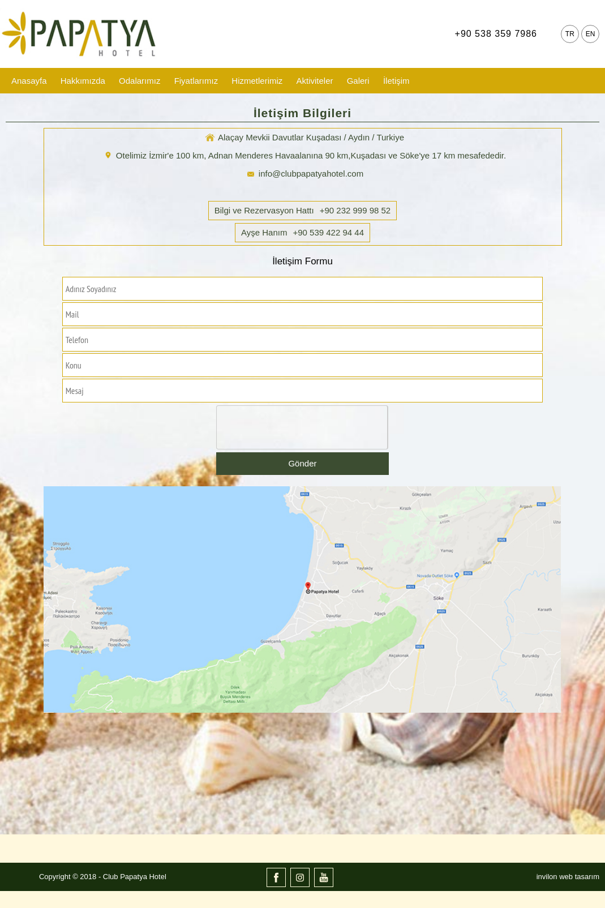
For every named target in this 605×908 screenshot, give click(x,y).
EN (590, 34)
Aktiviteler (314, 80)
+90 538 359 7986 (496, 33)
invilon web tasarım (568, 876)
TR (569, 34)
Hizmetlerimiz (256, 80)
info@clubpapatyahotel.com (311, 173)
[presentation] (303, 428)
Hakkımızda (83, 80)
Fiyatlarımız (196, 80)
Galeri (358, 80)
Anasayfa (29, 80)
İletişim (396, 80)
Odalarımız (139, 80)
